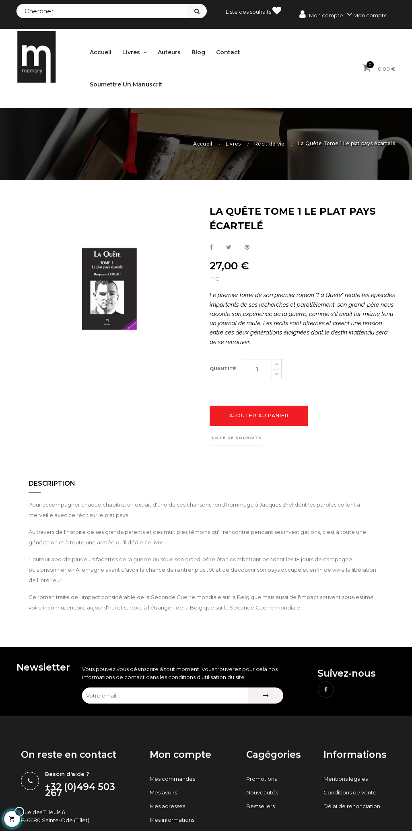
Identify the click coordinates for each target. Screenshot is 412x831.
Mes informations (172, 820)
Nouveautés (262, 792)
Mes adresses (167, 806)
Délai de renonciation (351, 806)
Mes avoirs (163, 792)
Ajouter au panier (259, 415)
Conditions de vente (350, 792)
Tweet (228, 247)
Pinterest (247, 247)
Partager (211, 247)
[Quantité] (257, 369)
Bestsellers (260, 806)
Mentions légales (345, 779)
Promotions (261, 779)
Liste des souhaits (253, 10)
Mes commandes (172, 779)
